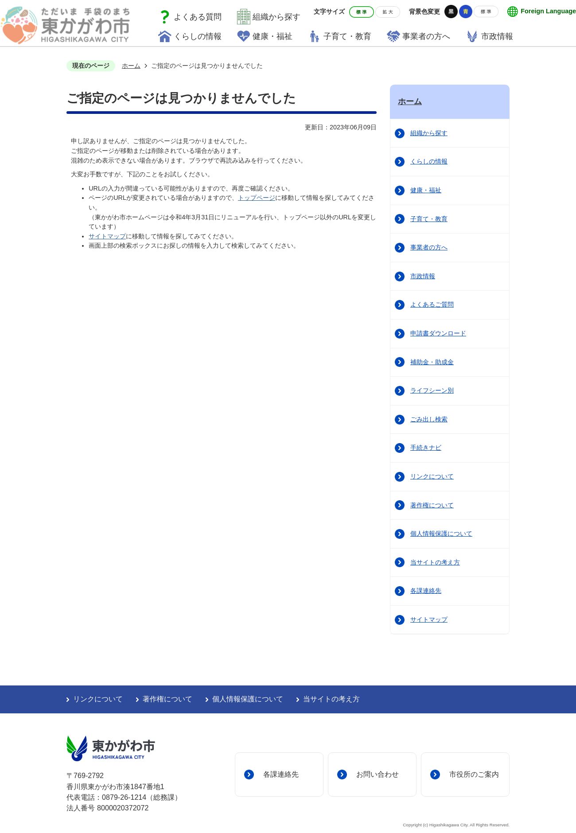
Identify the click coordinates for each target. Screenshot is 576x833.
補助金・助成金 (432, 362)
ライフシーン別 (432, 390)
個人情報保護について (441, 533)
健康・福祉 (425, 190)
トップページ (256, 197)
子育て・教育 (429, 218)
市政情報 (422, 276)
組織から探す (276, 16)
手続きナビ (425, 447)
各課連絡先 (425, 590)
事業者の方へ (429, 247)
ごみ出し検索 (429, 419)
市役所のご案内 (474, 774)
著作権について (432, 505)
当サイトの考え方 (435, 562)
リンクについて (432, 476)
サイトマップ (107, 236)
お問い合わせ (377, 774)
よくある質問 (198, 16)
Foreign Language (548, 11)
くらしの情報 (429, 161)
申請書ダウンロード (438, 333)
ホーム (131, 65)
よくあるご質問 (432, 304)
